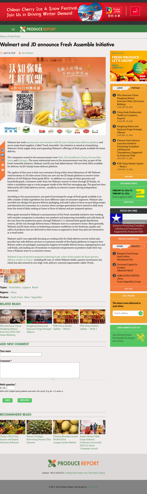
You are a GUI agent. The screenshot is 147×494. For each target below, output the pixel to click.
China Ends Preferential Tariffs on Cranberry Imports (129, 115)
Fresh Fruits (17, 297)
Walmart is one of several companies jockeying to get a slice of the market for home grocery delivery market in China (53, 258)
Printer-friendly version (2, 164)
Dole (60, 157)
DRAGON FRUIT (125, 270)
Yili (65, 157)
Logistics (26, 287)
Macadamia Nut (125, 259)
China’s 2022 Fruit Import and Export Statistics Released (9, 439)
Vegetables (36, 297)
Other (27, 297)
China (13, 292)
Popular (136, 88)
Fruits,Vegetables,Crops (129, 281)
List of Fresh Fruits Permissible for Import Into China (124, 337)
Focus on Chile (128, 211)
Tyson (84, 157)
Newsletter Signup (97, 473)
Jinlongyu (23, 160)
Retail (35, 287)
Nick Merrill (92, 487)
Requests (136, 246)
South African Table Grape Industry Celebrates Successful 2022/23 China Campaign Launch (90, 442)
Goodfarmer (74, 157)
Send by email (2, 169)
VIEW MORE (129, 176)
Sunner (92, 157)
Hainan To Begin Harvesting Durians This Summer (39, 439)
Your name (5, 351)
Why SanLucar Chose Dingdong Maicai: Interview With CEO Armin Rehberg (10, 330)
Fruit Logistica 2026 (123, 196)
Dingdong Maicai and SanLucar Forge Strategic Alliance (39, 328)
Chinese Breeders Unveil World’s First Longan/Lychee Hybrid (65, 439)
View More (129, 289)
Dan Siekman (27, 53)
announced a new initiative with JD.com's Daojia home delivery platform (62, 142)
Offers (120, 246)
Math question (8, 384)
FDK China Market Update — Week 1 (89, 327)
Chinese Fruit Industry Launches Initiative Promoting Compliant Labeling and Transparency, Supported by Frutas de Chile (129, 148)
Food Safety (15, 287)
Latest (120, 88)
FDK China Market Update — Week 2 (62, 327)
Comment (6, 360)
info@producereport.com (76, 473)
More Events (128, 202)
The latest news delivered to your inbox (127, 305)
